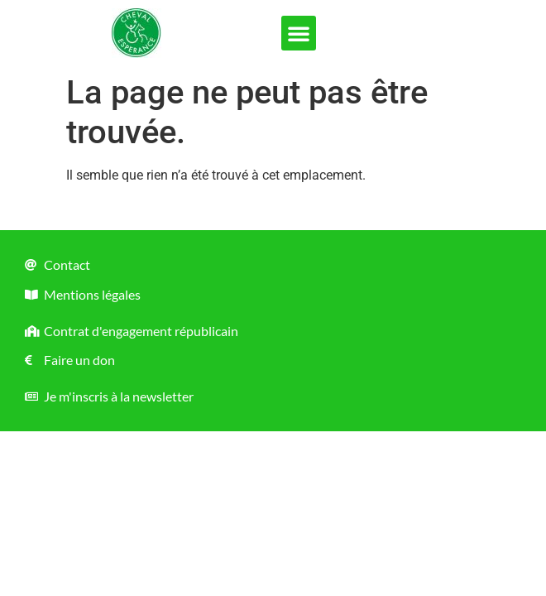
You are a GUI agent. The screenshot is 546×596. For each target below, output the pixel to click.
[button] (298, 33)
